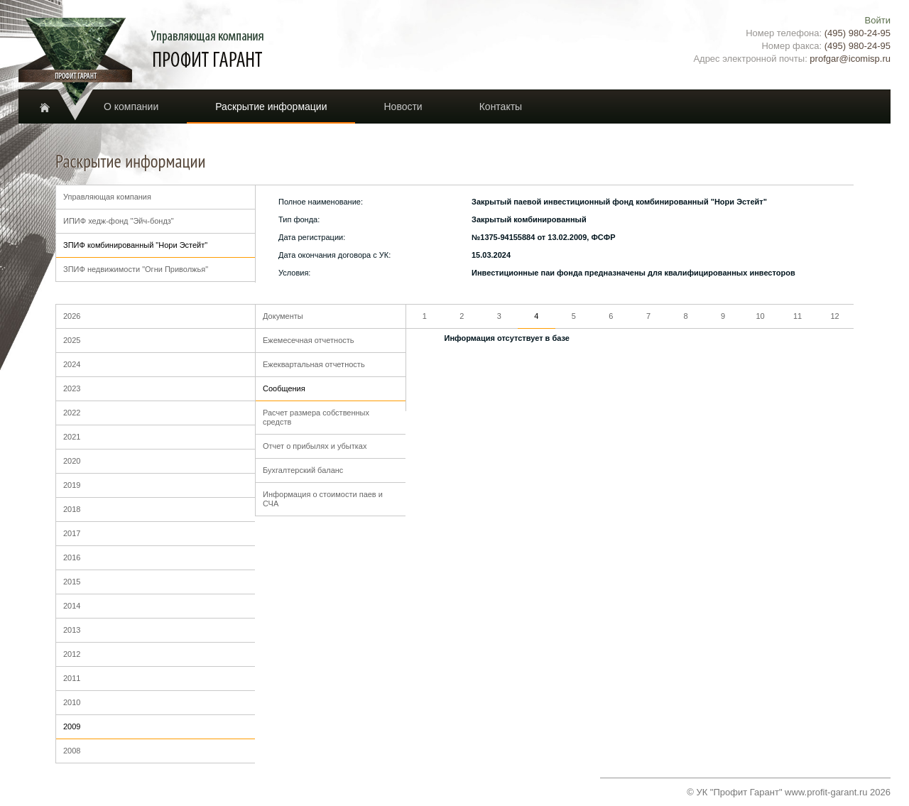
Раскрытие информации (271, 106)
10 (760, 316)
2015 (71, 581)
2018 (71, 509)
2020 (71, 461)
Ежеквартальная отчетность (314, 364)
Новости (402, 106)
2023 (71, 388)
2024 (71, 364)
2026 (71, 316)
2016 (71, 557)
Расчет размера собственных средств (316, 417)
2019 (71, 485)
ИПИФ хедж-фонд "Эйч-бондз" (118, 221)
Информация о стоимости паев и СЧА (323, 499)
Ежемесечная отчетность (308, 340)
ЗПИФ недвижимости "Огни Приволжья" (135, 269)
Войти (878, 20)
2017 (71, 533)
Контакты (500, 106)
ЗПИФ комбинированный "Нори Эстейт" (135, 245)
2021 (71, 436)
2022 (71, 412)
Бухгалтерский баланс (303, 470)
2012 (71, 654)
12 (834, 316)
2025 (71, 340)
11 (797, 316)
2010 (71, 702)
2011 (71, 678)
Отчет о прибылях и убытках (314, 446)
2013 (71, 630)
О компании (131, 106)
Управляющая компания (107, 196)
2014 (71, 605)
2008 (71, 750)
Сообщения (284, 388)
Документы (283, 316)
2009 (71, 726)
